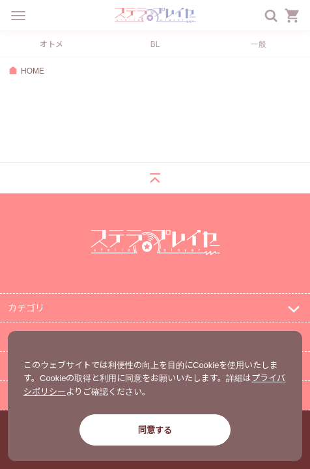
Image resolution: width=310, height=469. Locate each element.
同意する (155, 429)
